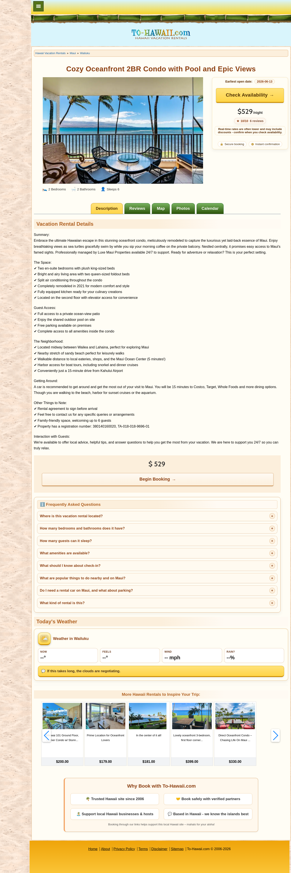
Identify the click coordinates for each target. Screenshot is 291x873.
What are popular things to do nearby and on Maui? (110, 572)
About (119, 838)
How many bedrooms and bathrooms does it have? (109, 523)
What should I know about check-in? (97, 560)
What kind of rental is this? (89, 597)
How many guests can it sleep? (93, 535)
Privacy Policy (138, 838)
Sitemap (190, 838)
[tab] (121, 197)
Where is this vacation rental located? (98, 510)
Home (106, 838)
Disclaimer (173, 838)
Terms (157, 838)
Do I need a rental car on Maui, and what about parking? (113, 585)
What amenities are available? (92, 548)
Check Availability (251, 95)
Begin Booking (169, 473)
